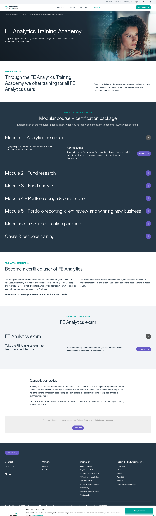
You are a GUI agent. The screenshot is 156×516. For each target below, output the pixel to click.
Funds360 (120, 479)
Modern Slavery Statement (89, 486)
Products (60, 7)
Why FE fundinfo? (86, 471)
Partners (108, 2)
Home (7, 14)
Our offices (9, 471)
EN (145, 2)
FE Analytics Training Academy (53, 14)
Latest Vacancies (48, 471)
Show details (30, 512)
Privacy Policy (37, 506)
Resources (85, 7)
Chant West (121, 468)
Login (137, 2)
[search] (150, 2)
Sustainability (84, 489)
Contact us (78, 429)
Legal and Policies (86, 482)
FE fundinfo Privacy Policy (89, 479)
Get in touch (143, 7)
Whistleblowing (85, 497)
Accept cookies (139, 502)
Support (15, 14)
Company (128, 2)
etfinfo (119, 471)
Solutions (72, 7)
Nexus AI (97, 7)
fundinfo (120, 475)
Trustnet (120, 482)
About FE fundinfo (86, 468)
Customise (139, 509)
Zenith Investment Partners (126, 486)
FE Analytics (121, 124)
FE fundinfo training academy (30, 14)
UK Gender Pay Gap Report (89, 493)
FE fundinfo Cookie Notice (89, 475)
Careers (118, 2)
